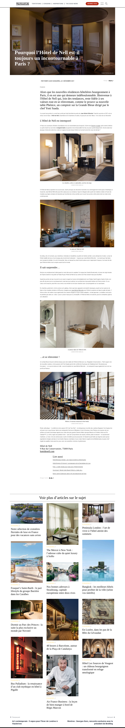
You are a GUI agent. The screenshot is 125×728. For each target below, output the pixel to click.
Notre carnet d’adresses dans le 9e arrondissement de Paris (69, 473)
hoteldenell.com (47, 451)
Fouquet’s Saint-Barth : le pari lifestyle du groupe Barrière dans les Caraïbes (26, 591)
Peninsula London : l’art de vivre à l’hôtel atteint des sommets (96, 530)
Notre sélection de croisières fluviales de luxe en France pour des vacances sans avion (26, 532)
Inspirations (58, 3)
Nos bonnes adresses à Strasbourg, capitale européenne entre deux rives (61, 589)
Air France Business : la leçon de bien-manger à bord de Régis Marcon (62, 704)
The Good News (72, 3)
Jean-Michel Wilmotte (77, 290)
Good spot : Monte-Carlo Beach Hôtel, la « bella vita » (67, 470)
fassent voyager (95, 125)
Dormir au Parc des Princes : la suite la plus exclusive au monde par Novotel (27, 627)
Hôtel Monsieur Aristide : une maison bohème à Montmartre (69, 460)
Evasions (47, 3)
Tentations (36, 3)
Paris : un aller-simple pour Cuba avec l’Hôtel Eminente (68, 467)
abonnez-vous (92, 3)
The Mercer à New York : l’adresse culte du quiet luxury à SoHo (62, 553)
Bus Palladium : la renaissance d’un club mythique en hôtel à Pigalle (26, 686)
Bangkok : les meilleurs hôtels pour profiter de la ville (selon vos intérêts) (97, 589)
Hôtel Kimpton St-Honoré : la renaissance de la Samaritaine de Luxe (71, 463)
